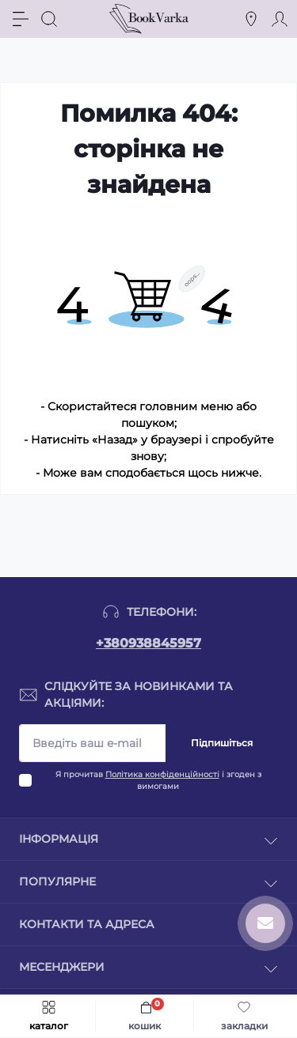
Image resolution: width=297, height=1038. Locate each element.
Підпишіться (222, 743)
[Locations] (251, 19)
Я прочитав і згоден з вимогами (158, 780)
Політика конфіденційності (162, 774)
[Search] (49, 19)
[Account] (279, 19)
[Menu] (21, 19)
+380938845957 (148, 643)
